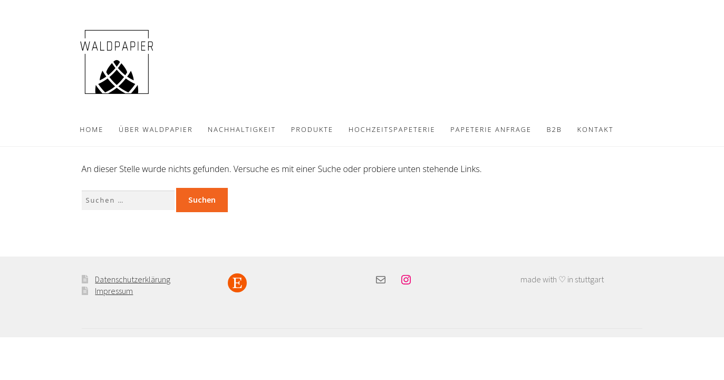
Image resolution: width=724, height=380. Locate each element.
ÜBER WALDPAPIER (155, 129)
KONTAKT (595, 129)
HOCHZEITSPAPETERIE (392, 129)
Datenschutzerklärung (132, 279)
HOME (91, 129)
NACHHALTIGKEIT (242, 129)
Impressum (114, 291)
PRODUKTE (312, 129)
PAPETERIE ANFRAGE (491, 129)
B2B (554, 129)
